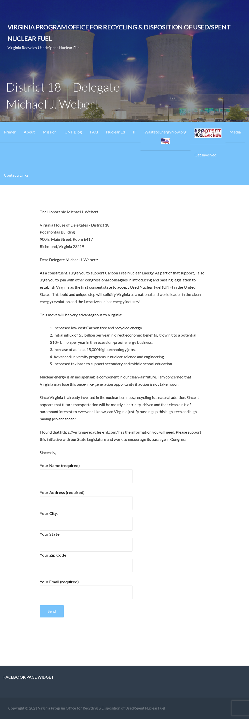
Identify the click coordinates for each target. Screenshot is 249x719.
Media (235, 131)
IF (134, 131)
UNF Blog (73, 131)
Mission (49, 131)
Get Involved (205, 154)
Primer (10, 131)
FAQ (94, 131)
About (29, 131)
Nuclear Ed (115, 131)
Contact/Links (16, 175)
